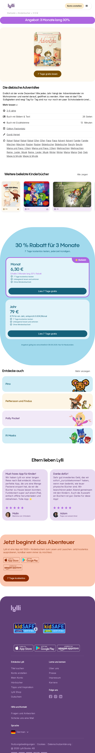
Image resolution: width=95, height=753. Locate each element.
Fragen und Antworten (23, 713)
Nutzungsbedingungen (23, 744)
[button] (86, 6)
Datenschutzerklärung (59, 744)
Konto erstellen (74, 6)
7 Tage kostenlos (16, 578)
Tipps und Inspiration (22, 687)
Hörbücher (17, 682)
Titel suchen (17, 668)
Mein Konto (17, 677)
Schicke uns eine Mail (22, 718)
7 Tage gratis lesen (47, 74)
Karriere (53, 682)
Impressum (55, 677)
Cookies (41, 744)
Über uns (54, 668)
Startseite (11, 13)
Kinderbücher (24, 13)
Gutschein (16, 696)
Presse (52, 673)
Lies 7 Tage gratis (47, 291)
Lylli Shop (16, 692)
